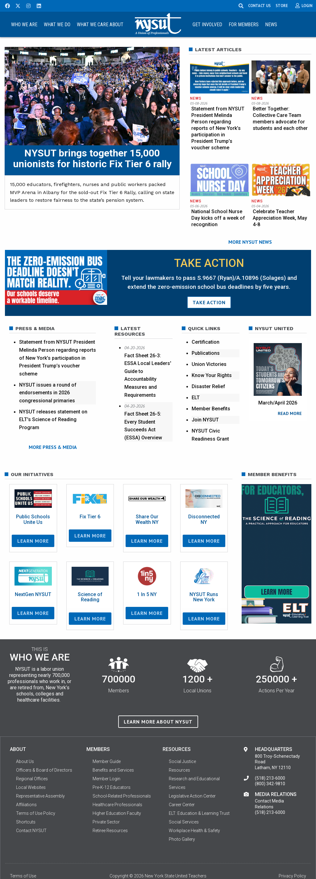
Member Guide (107, 743)
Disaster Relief (208, 377)
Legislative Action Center (192, 778)
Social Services (184, 804)
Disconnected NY (204, 502)
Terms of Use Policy (35, 795)
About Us (25, 743)
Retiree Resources (110, 813)
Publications (206, 344)
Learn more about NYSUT (158, 704)
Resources (179, 752)
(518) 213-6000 (270, 760)
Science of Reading (90, 579)
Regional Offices (32, 761)
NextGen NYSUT (33, 577)
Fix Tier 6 (90, 499)
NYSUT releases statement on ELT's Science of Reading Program (53, 410)
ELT (196, 388)
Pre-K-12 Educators (112, 769)
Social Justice (182, 743)
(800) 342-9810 (270, 766)
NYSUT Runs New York (203, 579)
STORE (282, 5)
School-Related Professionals (122, 778)
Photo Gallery (182, 821)
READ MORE (290, 404)
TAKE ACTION (209, 293)
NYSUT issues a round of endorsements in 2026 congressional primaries (48, 383)
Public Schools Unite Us (33, 502)
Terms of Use (23, 858)
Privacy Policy (292, 858)
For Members (244, 24)
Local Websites (31, 769)
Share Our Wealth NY (147, 502)
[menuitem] (24, 24)
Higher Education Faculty (117, 795)
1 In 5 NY (147, 577)
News (271, 24)
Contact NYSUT (31, 813)
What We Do (57, 24)
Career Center (182, 787)
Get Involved (207, 24)
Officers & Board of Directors (44, 752)
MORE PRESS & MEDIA (53, 437)
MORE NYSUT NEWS (250, 233)
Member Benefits (211, 399)
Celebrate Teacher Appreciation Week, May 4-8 (280, 209)
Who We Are (24, 24)
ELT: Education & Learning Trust (199, 795)
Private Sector (106, 804)
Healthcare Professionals (117, 787)
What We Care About (100, 24)
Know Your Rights (212, 366)
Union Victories (209, 355)
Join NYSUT (205, 410)
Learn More (33, 523)
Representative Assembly (40, 778)
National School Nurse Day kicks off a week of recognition (218, 209)
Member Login (106, 761)
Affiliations (26, 787)
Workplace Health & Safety (194, 813)
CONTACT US (259, 5)
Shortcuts (25, 804)
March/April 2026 (277, 393)
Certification (205, 333)
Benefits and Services (113, 752)
